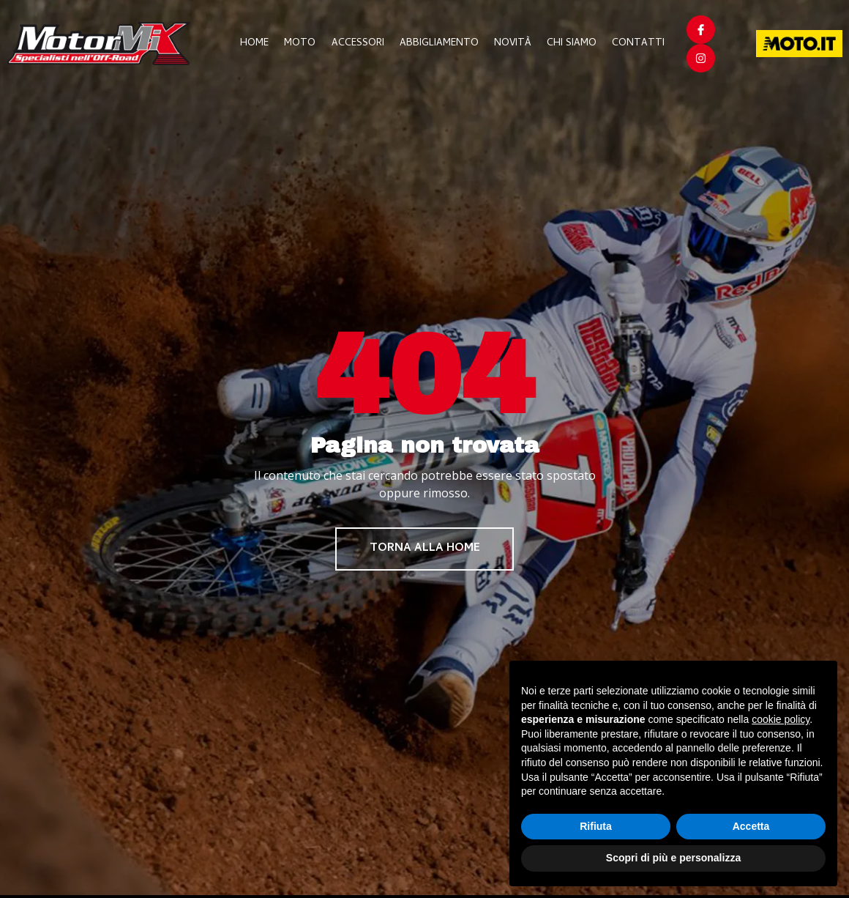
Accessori (360, 43)
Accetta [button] (751, 826)
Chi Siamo (572, 43)
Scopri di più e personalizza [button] (673, 858)
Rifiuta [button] (596, 826)
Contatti (638, 43)
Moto (304, 43)
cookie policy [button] (780, 719)
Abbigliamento (441, 43)
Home (259, 43)
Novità (514, 43)
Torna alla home (425, 549)
